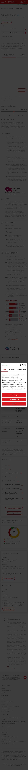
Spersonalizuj (14, 399)
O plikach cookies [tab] (21, 369)
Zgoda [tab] (4, 369)
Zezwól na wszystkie (14, 395)
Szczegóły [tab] (11, 369)
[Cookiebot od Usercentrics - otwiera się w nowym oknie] (20, 365)
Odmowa (14, 403)
